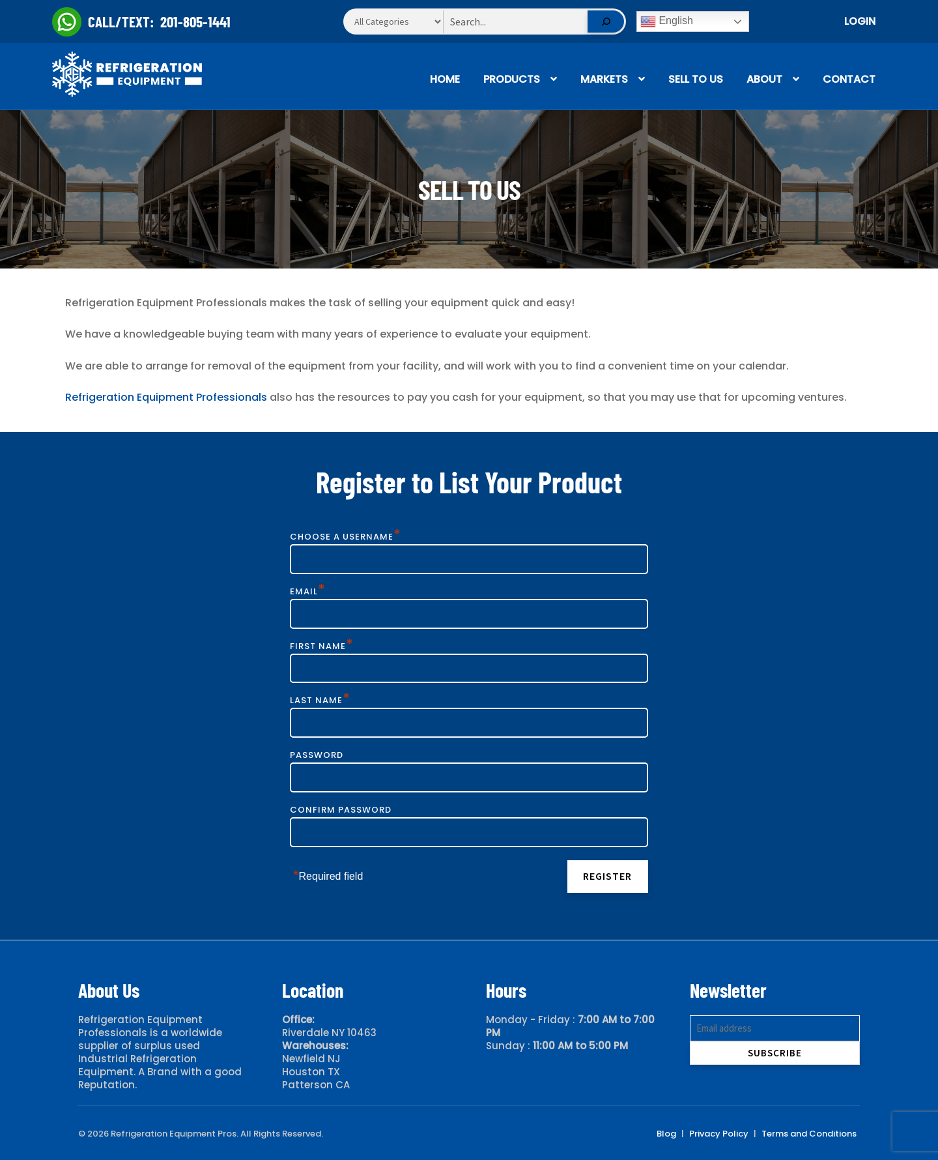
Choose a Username (345, 536)
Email (308, 591)
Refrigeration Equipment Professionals (166, 397)
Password (316, 755)
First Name (322, 646)
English (666, 21)
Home (445, 79)
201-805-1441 (195, 21)
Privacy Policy (718, 1133)
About (764, 79)
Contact (849, 79)
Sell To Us (695, 79)
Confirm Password (340, 810)
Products (511, 79)
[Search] (606, 21)
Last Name (320, 700)
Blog (666, 1133)
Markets (604, 79)
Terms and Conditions (809, 1133)
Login (859, 21)
